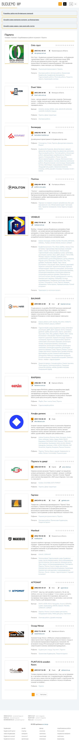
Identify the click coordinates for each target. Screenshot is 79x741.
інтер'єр (24, 731)
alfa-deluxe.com (39, 421)
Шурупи (47, 257)
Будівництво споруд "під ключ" (49, 650)
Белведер (36, 127)
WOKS (53, 241)
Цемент (49, 255)
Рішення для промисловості (48, 69)
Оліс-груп (36, 45)
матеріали (24, 734)
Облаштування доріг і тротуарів (61, 205)
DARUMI (48, 111)
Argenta (48, 447)
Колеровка (48, 263)
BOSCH (46, 322)
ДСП (52, 330)
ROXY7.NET (37, 718)
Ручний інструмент (45, 357)
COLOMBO (47, 483)
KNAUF (63, 243)
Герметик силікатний (45, 267)
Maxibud (35, 530)
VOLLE (70, 441)
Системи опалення (60, 161)
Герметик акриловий (66, 265)
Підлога (59, 69)
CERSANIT (47, 554)
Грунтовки (59, 261)
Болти (63, 330)
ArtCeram (46, 439)
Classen (53, 111)
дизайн (24, 728)
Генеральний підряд (45, 369)
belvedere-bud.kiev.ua (41, 135)
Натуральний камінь (45, 614)
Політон (35, 179)
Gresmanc (49, 445)
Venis (57, 437)
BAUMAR (35, 298)
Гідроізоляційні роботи (46, 77)
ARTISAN (71, 241)
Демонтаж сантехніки (66, 151)
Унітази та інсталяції (49, 453)
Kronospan (47, 241)
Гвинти (61, 332)
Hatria (51, 439)
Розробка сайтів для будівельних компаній (18, 13)
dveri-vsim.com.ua (40, 95)
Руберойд (58, 278)
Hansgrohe (42, 445)
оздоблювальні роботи (64, 728)
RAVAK (68, 443)
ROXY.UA (11, 718)
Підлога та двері (39, 461)
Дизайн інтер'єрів (56, 169)
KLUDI (63, 443)
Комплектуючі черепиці (46, 278)
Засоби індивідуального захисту (61, 276)
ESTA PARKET (55, 483)
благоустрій (60, 731)
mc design (45, 724)
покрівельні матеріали (63, 734)
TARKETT (68, 322)
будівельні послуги (9, 739)
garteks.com (65, 500)
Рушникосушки (62, 453)
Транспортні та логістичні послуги (49, 290)
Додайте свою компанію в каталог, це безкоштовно (21, 20)
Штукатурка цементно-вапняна (49, 274)
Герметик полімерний (49, 207)
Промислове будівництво (59, 520)
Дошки (63, 255)
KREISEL (41, 243)
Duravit (62, 604)
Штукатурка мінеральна (46, 272)
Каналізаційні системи (51, 79)
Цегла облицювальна (55, 259)
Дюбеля (60, 257)
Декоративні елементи (65, 143)
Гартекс (34, 495)
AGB (56, 109)
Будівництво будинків (46, 149)
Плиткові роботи (59, 77)
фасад (41, 728)
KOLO (58, 443)
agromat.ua (64, 588)
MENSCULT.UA (13, 716)
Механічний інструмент (58, 357)
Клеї (40, 207)
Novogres (63, 437)
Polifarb (47, 243)
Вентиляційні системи (46, 353)
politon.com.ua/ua (40, 187)
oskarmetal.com (39, 634)
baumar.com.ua (65, 304)
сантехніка (43, 734)
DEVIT (65, 439)
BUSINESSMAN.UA (14, 720)
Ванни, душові (54, 451)
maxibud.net (38, 538)
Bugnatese (42, 441)
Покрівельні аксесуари (57, 280)
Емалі (57, 265)
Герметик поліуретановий (55, 340)
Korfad (47, 109)
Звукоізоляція (59, 249)
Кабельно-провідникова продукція (58, 355)
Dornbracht (52, 443)
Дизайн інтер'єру (67, 351)
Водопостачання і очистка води (54, 163)
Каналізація (69, 568)
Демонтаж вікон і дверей (62, 149)
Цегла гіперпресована (50, 560)
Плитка (46, 451)
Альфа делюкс (38, 413)
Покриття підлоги (44, 363)
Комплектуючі (56, 351)
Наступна (43, 694)
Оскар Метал (37, 625)
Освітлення (67, 614)
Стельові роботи (49, 157)
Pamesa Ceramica (64, 447)
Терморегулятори (63, 284)
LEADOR (41, 111)
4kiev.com (35, 720)
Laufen (41, 606)
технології (25, 736)
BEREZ (52, 109)
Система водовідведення (55, 564)
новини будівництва (9, 734)
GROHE (54, 606)
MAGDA (41, 109)
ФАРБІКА (36, 377)
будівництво (7, 728)
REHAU (41, 324)
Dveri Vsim (36, 87)
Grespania (55, 447)
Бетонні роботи (56, 73)
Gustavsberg (48, 606)
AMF (50, 322)
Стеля (49, 143)
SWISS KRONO (55, 243)
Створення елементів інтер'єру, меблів (54, 366)
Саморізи (53, 257)
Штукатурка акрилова (54, 342)
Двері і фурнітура (50, 115)
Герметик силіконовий (57, 268)
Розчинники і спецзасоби (47, 265)
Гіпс (53, 247)
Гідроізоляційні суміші (46, 253)
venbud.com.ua (39, 225)
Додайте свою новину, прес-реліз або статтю (19, 26)
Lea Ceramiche (43, 443)
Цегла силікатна (68, 259)
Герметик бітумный (59, 267)
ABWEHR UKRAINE (65, 109)
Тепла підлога (48, 161)
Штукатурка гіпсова (52, 270)
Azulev (69, 437)
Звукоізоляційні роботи (46, 153)
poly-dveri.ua (66, 467)
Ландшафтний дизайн (46, 167)
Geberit (52, 324)
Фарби (55, 263)
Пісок (57, 247)
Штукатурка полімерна (54, 346)
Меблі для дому (57, 614)
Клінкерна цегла (66, 562)
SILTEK (58, 241)
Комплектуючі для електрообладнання (51, 568)
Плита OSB (69, 255)
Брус (54, 255)
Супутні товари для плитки (58, 566)
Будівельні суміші (59, 253)
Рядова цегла (43, 261)
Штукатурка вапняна (66, 270)
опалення (42, 731)
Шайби (47, 332)
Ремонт (41, 145)
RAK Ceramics (58, 441)
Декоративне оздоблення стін (54, 155)
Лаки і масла (62, 263)
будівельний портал (9, 731)
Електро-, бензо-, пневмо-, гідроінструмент (56, 358)
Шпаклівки (51, 261)
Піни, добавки (54, 334)
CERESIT (69, 243)
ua (71, 4)
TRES (65, 441)
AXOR (45, 604)
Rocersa (52, 437)
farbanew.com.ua (39, 385)
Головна (7, 38)
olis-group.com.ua (40, 53)
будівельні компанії (9, 736)
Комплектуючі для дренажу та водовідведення (54, 570)
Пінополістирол (54, 251)
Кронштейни (54, 332)
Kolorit (41, 241)
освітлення (60, 736)
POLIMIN (64, 241)
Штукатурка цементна (62, 272)
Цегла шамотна (55, 562)
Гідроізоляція (49, 249)
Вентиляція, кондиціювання (53, 165)
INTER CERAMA (63, 445)
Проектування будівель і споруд (49, 159)
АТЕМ (55, 445)
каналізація (43, 736)
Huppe (56, 439)
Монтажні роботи (44, 73)
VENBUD (35, 217)
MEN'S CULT (36, 716)
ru (75, 4)
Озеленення (67, 165)
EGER (61, 439)
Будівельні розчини (45, 247)
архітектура (25, 739)
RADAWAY (50, 441)
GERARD (68, 604)
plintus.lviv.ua (66, 670)
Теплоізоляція (64, 251)
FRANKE (66, 606)
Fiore (40, 439)
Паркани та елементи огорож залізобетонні (53, 203)
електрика (43, 739)
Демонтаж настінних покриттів (49, 151)
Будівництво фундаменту (55, 75)
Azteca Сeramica (44, 437)
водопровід (60, 739)
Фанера (41, 257)
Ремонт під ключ (61, 157)
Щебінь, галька (65, 247)
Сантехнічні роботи (54, 365)
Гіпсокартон (43, 143)
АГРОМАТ (36, 582)
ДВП (58, 255)
